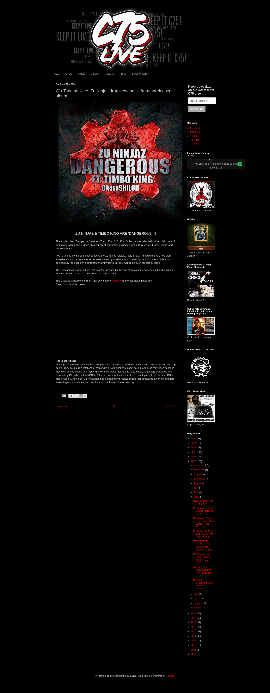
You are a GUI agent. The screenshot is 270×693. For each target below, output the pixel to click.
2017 (194, 622)
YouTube (194, 140)
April (196, 594)
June (196, 492)
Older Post (169, 406)
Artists (68, 73)
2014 (194, 636)
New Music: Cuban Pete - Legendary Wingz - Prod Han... (203, 522)
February (199, 603)
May (196, 497)
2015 (194, 631)
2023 (194, 447)
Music (81, 73)
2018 (194, 618)
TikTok (193, 144)
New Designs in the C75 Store (203, 502)
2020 (194, 461)
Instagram (195, 132)
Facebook (195, 128)
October (198, 474)
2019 (194, 613)
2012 (194, 645)
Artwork (109, 73)
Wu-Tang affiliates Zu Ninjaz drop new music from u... (202, 571)
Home (116, 406)
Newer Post (63, 406)
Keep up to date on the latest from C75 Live (201, 90)
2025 (194, 438)
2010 (194, 654)
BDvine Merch (140, 73)
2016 (194, 627)
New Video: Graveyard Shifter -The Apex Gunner (203, 584)
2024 (194, 443)
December (199, 465)
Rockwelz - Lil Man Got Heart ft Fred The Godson (203, 534)
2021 (194, 456)
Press (122, 73)
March (197, 598)
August (198, 483)
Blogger (170, 676)
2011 (194, 649)
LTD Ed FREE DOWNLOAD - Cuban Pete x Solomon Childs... (203, 545)
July (196, 487)
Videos (95, 73)
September (200, 478)
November (199, 469)
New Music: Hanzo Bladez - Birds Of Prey (203, 511)
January (198, 607)
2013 (194, 640)
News (55, 73)
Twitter (193, 136)
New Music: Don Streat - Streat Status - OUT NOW (202, 558)
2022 (194, 452)
